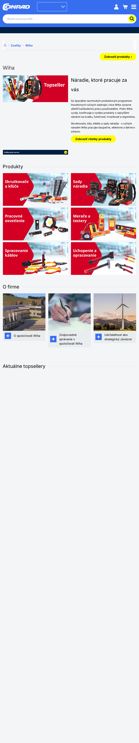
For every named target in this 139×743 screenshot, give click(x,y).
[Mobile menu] (133, 6)
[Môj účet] (116, 6)
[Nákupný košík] (125, 6)
